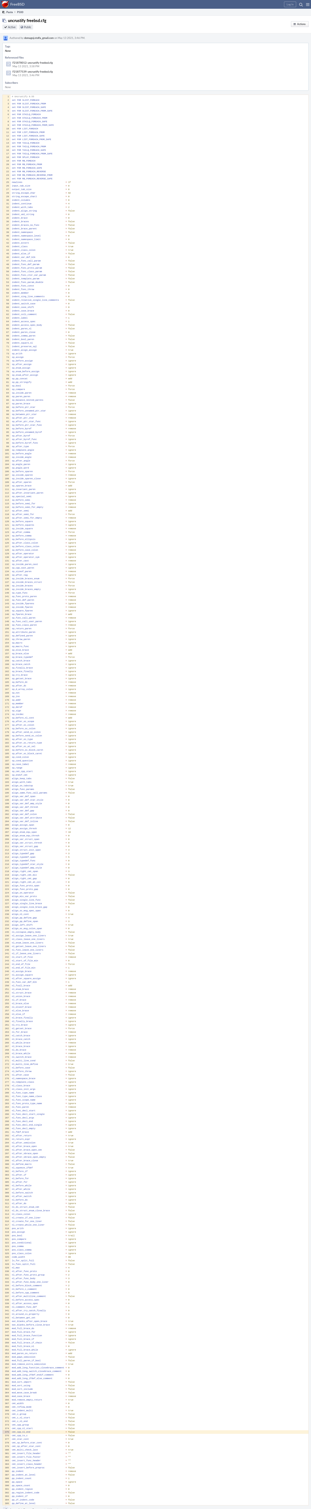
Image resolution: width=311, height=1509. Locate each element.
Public (27, 27)
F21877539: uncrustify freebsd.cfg (32, 71)
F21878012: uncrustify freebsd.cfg (32, 62)
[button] (307, 4)
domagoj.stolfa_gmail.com (39, 38)
